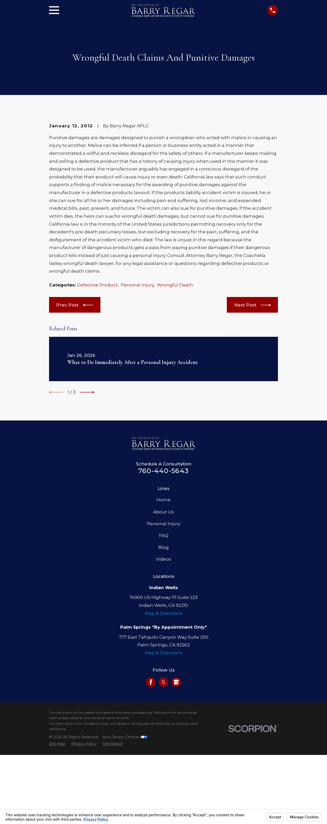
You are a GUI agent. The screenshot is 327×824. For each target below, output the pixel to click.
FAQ (163, 622)
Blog (163, 634)
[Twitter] (163, 769)
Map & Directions (163, 700)
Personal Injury (137, 372)
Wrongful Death (175, 372)
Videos (163, 646)
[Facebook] (150, 769)
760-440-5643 (163, 558)
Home (163, 587)
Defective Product (97, 372)
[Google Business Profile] (176, 769)
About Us (163, 599)
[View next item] (87, 479)
